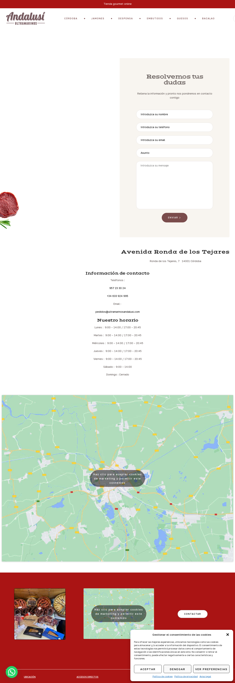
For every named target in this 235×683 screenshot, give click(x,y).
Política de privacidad (186, 676)
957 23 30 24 (117, 288)
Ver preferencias (211, 669)
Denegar (177, 669)
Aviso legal (205, 676)
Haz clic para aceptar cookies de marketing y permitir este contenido (117, 478)
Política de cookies (163, 676)
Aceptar (148, 669)
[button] (227, 634)
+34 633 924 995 (117, 295)
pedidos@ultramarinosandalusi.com (117, 311)
